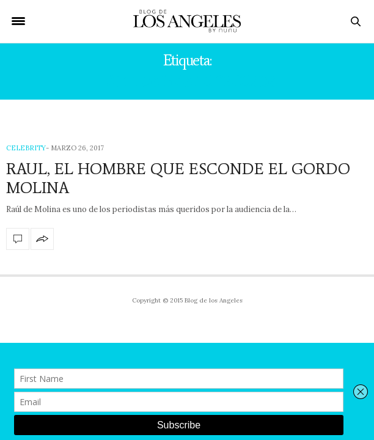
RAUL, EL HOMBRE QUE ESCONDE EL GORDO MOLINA (178, 178)
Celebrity (26, 148)
